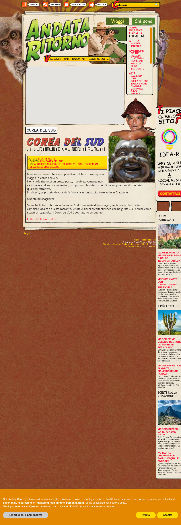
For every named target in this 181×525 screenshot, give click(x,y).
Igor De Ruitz (46, 158)
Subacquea (53, 164)
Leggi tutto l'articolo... (42, 219)
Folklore (33, 167)
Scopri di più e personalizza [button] (25, 515)
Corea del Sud (139, 81)
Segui (27, 233)
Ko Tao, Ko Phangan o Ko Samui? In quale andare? (168, 456)
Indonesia (137, 94)
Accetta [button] (167, 515)
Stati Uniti (137, 68)
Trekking (66, 164)
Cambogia (136, 76)
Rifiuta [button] (146, 515)
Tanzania (136, 46)
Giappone (136, 86)
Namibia (135, 43)
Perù (134, 66)
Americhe (136, 51)
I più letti (135, 32)
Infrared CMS (132, 246)
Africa (134, 41)
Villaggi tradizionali (86, 164)
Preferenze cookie (149, 240)
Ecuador (136, 56)
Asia (132, 73)
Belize (135, 53)
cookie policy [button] (119, 502)
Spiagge (54, 167)
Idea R (154, 246)
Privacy (136, 240)
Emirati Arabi (139, 83)
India (134, 91)
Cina (133, 78)
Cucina (44, 167)
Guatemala (137, 58)
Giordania (137, 88)
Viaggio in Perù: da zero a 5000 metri (168, 432)
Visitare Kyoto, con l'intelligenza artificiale (168, 283)
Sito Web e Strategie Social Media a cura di (125, 244)
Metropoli (40, 164)
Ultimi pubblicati (135, 29)
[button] (75, 91)
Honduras (137, 61)
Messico (136, 63)
